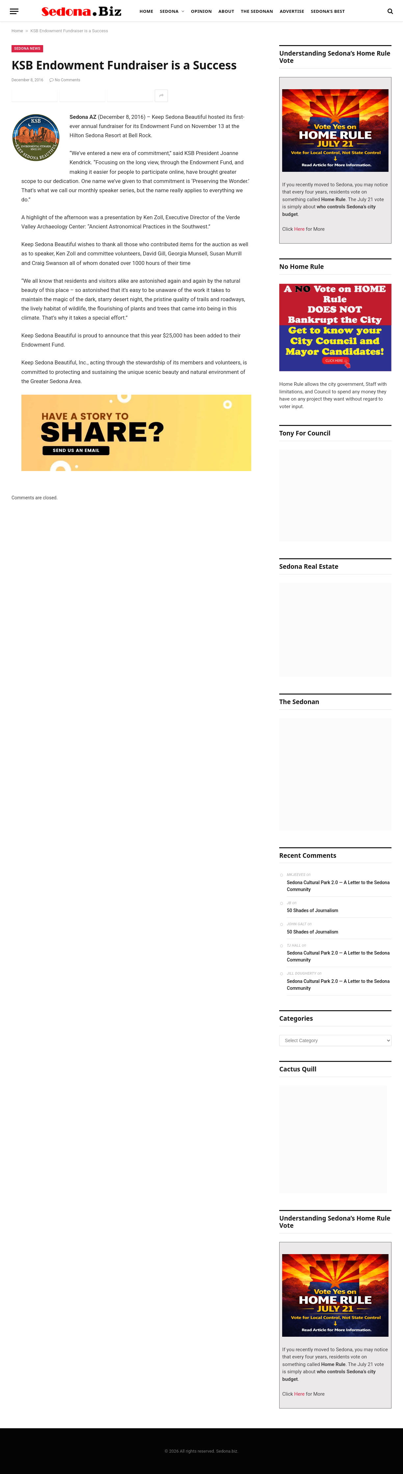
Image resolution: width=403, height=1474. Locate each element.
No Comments (64, 80)
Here (299, 229)
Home (146, 11)
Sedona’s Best (328, 11)
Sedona (169, 11)
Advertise (292, 11)
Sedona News (27, 48)
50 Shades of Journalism (312, 910)
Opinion (201, 11)
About (226, 11)
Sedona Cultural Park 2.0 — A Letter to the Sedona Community (338, 886)
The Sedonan (257, 11)
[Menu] (14, 11)
